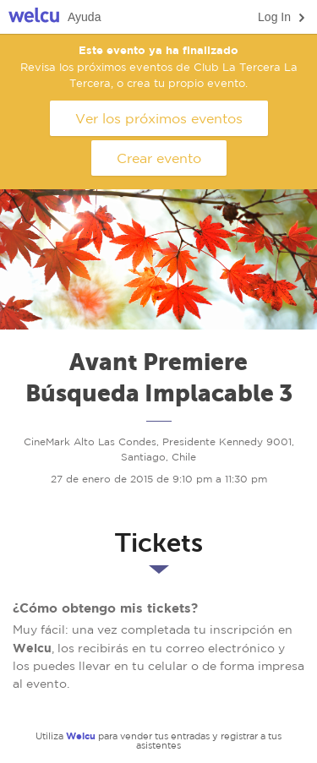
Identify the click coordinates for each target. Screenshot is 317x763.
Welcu (33, 17)
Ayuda (84, 17)
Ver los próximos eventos (159, 118)
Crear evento (159, 158)
